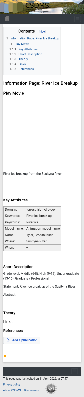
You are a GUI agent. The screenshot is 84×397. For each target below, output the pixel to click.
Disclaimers (31, 390)
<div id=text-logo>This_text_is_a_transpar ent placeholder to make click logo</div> (6, 7)
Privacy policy (11, 384)
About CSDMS (12, 390)
